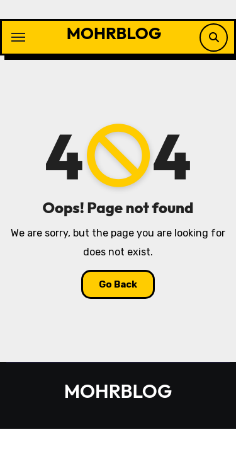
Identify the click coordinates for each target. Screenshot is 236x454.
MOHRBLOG (114, 33)
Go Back (118, 284)
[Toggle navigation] (18, 37)
